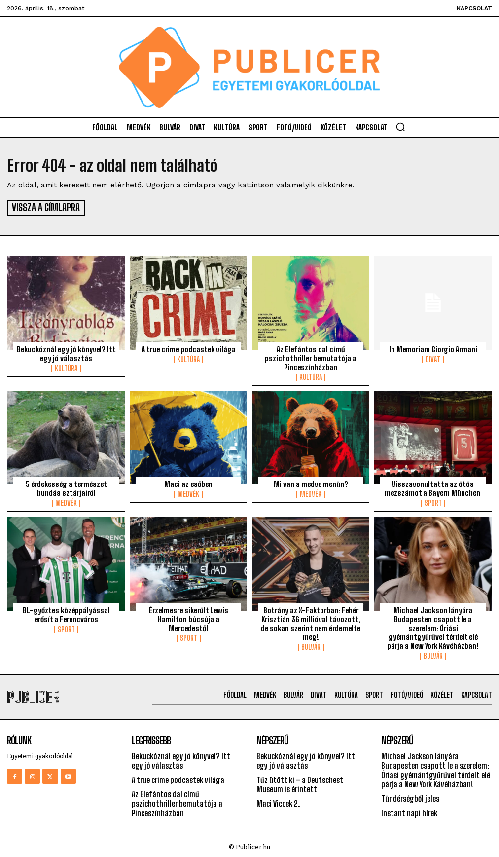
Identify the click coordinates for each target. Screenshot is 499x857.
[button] (400, 127)
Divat (433, 358)
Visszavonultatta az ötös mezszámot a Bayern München (433, 487)
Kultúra (66, 367)
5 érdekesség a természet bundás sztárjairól (66, 487)
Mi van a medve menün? (311, 482)
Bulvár (311, 645)
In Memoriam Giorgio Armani (433, 347)
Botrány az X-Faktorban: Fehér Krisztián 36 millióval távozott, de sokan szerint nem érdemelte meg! (310, 621)
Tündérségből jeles (410, 797)
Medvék (66, 501)
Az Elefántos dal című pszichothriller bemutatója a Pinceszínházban (310, 356)
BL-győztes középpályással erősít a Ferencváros (66, 613)
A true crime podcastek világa (189, 347)
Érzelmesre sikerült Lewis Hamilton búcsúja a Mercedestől (188, 617)
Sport (433, 501)
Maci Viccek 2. (278, 802)
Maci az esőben (188, 482)
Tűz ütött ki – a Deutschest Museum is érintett (299, 783)
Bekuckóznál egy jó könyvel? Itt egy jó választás (66, 352)
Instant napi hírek (409, 811)
